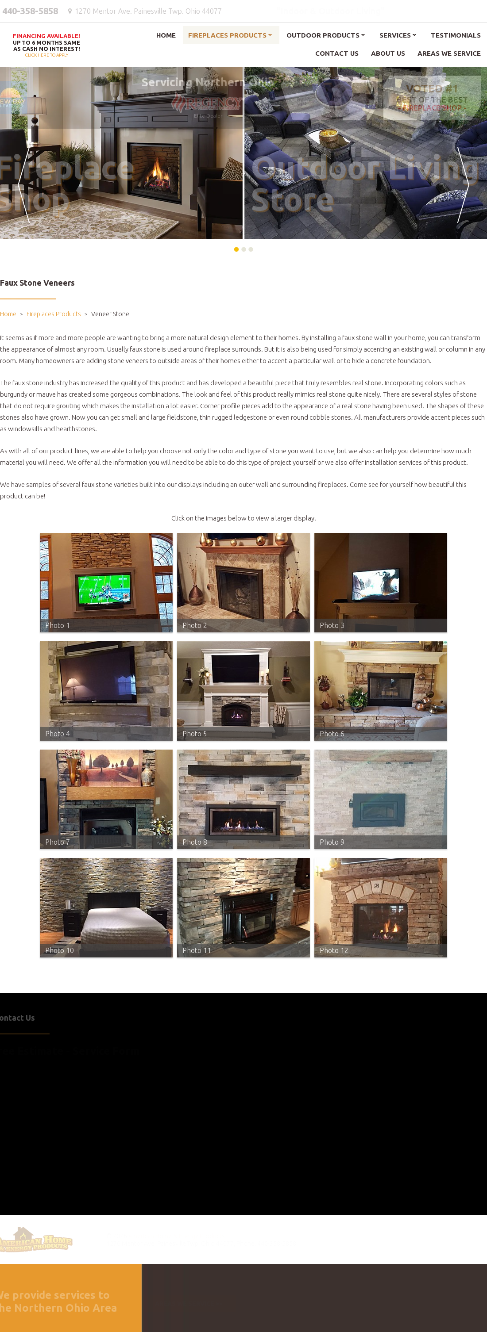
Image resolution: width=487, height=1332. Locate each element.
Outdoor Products (322, 35)
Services (395, 35)
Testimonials (456, 35)
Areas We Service (449, 53)
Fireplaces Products (227, 35)
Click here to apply (46, 45)
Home (166, 35)
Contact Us (337, 53)
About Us (388, 53)
